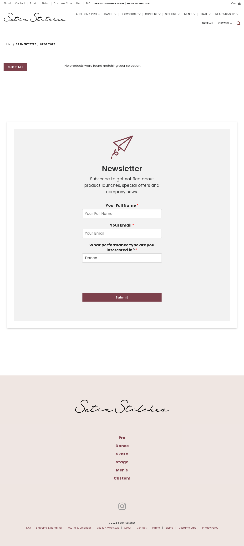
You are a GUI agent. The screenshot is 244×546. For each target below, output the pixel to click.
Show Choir (131, 14)
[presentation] (118, 285)
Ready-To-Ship (226, 14)
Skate (205, 14)
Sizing (45, 3)
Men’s (189, 14)
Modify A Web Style (108, 527)
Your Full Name (122, 205)
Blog (78, 3)
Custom (225, 23)
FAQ (88, 3)
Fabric (33, 3)
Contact (20, 3)
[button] (235, 3)
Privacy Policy (210, 527)
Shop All (208, 23)
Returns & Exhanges (79, 527)
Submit (122, 297)
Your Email (122, 225)
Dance (110, 14)
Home (8, 44)
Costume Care (63, 3)
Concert (153, 14)
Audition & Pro (88, 14)
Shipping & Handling (49, 527)
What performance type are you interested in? (121, 248)
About (7, 3)
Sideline (172, 14)
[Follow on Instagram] (122, 507)
